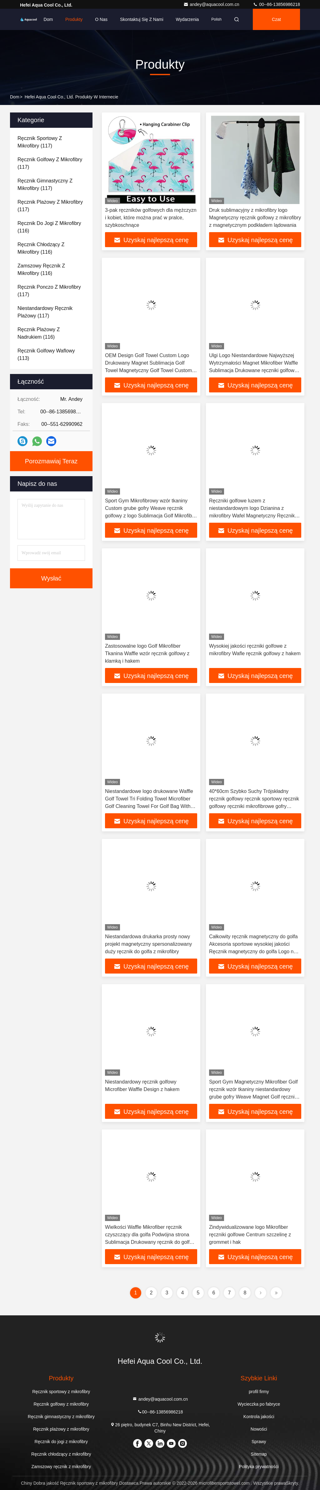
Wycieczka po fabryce (259, 1404)
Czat (276, 19)
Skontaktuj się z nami (141, 19)
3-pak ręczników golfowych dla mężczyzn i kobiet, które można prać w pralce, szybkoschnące (151, 217)
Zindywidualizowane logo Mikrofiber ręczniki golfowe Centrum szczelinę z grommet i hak (250, 1234)
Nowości (259, 1429)
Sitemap (259, 1454)
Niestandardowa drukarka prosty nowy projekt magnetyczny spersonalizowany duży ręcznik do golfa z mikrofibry (148, 944)
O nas (101, 19)
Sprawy (259, 1441)
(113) (46, 354)
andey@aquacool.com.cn (211, 4)
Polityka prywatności (259, 1466)
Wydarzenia (187, 19)
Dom (48, 19)
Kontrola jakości (258, 1416)
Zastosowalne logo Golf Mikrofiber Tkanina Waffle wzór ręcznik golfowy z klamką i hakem (147, 653)
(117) (40, 142)
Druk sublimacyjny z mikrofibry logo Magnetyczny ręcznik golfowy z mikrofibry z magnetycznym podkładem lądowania (255, 217)
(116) (49, 227)
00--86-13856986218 (276, 4)
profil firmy (259, 1391)
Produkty (73, 19)
